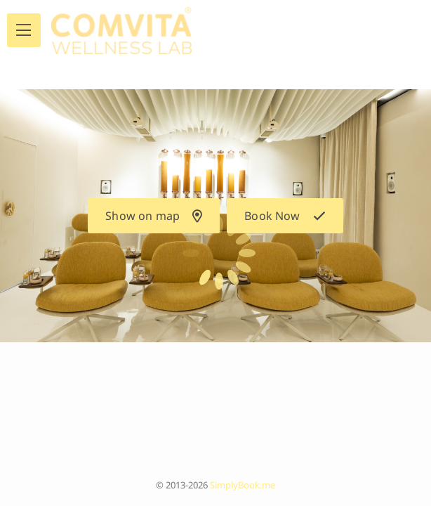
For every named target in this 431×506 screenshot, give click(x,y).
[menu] (24, 30)
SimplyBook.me (242, 485)
